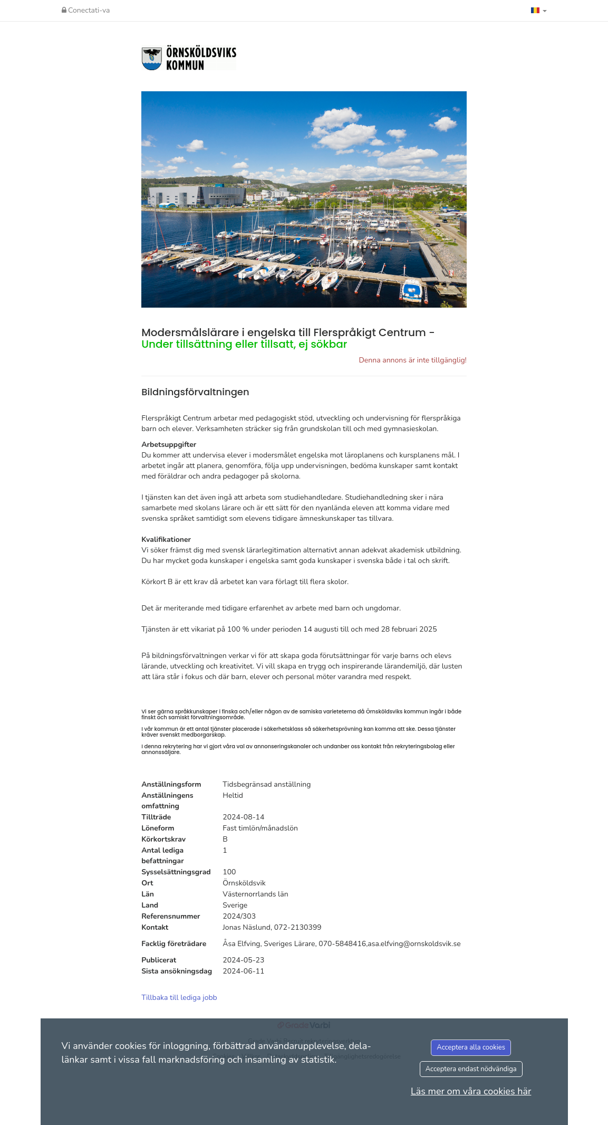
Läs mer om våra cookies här (471, 1091)
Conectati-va (86, 10)
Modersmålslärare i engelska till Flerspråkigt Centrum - (288, 338)
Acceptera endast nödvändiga (471, 1069)
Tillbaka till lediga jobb (179, 998)
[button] (539, 10)
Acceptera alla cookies (471, 1047)
